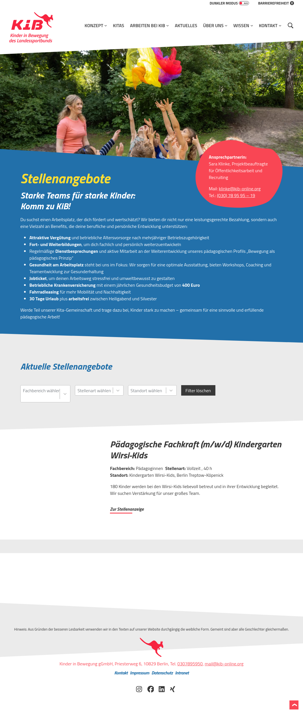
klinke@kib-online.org (240, 188)
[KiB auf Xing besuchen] (173, 688)
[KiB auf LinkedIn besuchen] (161, 688)
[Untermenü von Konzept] (105, 25)
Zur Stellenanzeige (127, 509)
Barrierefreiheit (276, 3)
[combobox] (41, 393)
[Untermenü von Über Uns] (226, 25)
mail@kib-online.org (224, 663)
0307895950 (190, 663)
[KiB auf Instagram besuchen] (139, 688)
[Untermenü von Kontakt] (280, 25)
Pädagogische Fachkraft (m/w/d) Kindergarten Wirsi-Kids (195, 449)
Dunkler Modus (229, 3)
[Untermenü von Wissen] (251, 25)
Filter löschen (198, 390)
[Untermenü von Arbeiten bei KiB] (167, 25)
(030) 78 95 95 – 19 (236, 195)
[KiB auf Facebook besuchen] (150, 688)
